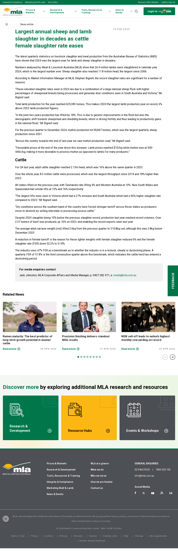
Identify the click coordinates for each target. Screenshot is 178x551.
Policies (63, 538)
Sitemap (139, 538)
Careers (93, 538)
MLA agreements (158, 538)
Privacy (34, 538)
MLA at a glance (100, 466)
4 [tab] (87, 359)
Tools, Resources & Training (63, 478)
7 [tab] (97, 359)
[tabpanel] (30, 328)
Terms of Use (18, 538)
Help (126, 538)
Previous (165, 360)
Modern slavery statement (92, 543)
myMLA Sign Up (168, 2)
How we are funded (102, 484)
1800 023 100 (163, 472)
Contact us (97, 490)
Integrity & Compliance (12, 2)
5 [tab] (90, 359)
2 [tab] (81, 359)
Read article (9, 351)
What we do (97, 472)
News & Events (55, 496)
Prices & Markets (56, 466)
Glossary (78, 538)
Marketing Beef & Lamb (35, 2)
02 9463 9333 (142, 472)
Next (172, 360)
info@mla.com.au (144, 478)
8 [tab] (100, 359)
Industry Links (110, 538)
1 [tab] (78, 359)
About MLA (53, 2)
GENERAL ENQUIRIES (147, 466)
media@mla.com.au (124, 278)
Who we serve (98, 478)
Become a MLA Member (148, 2)
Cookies (48, 538)
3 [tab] (84, 359)
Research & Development (61, 472)
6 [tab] (93, 359)
